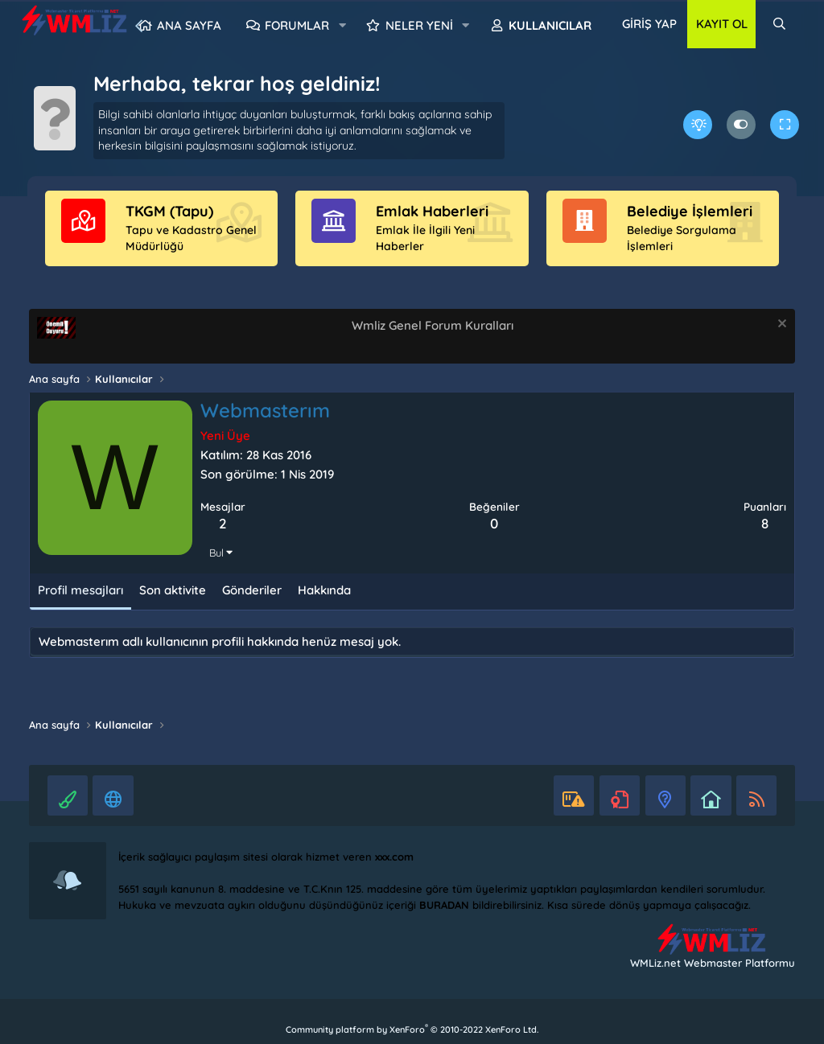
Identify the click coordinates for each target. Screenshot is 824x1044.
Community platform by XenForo (412, 1029)
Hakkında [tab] (324, 590)
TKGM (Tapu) (169, 211)
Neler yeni (419, 25)
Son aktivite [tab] (172, 590)
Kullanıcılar (550, 25)
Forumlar (297, 25)
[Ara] (779, 24)
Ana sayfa (189, 25)
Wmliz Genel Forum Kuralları (432, 325)
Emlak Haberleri (432, 211)
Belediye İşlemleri (689, 211)
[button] (342, 26)
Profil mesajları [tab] (80, 590)
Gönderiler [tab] (252, 590)
